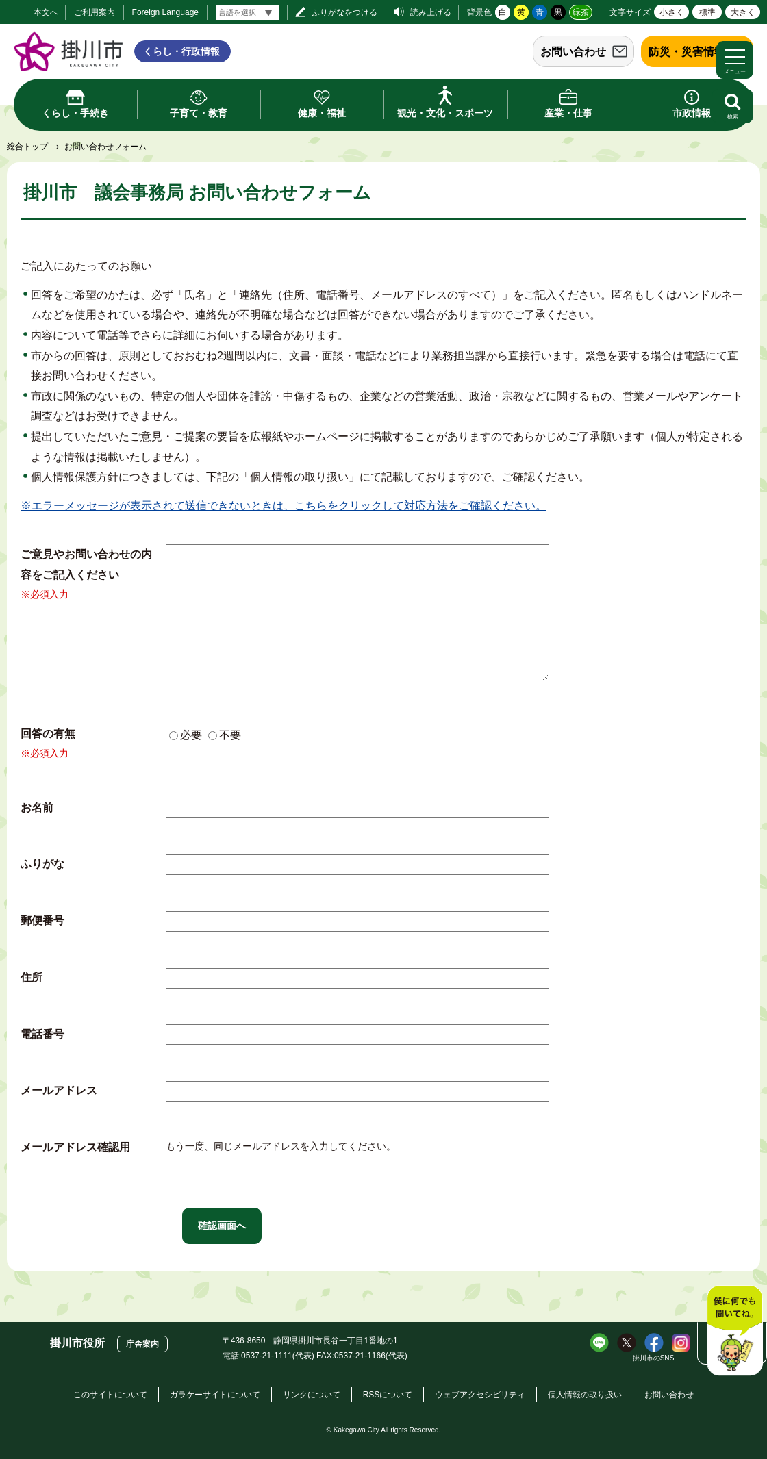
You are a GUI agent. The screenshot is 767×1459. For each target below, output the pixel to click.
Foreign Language (165, 12)
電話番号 (42, 1034)
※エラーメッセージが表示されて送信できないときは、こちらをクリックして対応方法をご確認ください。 (283, 505)
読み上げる (430, 12)
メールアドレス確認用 (75, 1147)
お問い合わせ (573, 52)
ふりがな (42, 864)
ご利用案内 (94, 12)
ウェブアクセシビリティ (480, 1394)
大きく (743, 12)
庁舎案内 (142, 1344)
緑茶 (581, 12)
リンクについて (311, 1394)
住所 (31, 977)
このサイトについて (110, 1394)
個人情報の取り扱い (585, 1394)
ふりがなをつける (344, 12)
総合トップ (27, 146)
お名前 (37, 807)
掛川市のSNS (654, 1358)
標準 (707, 12)
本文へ (46, 12)
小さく (671, 12)
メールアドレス (59, 1090)
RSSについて (388, 1394)
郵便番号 (42, 920)
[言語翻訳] (247, 12)
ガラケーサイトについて (215, 1394)
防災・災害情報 (687, 52)
